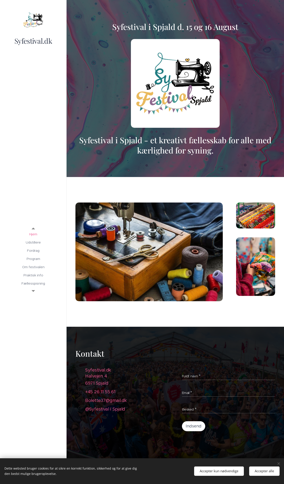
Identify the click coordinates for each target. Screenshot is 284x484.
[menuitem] (33, 234)
